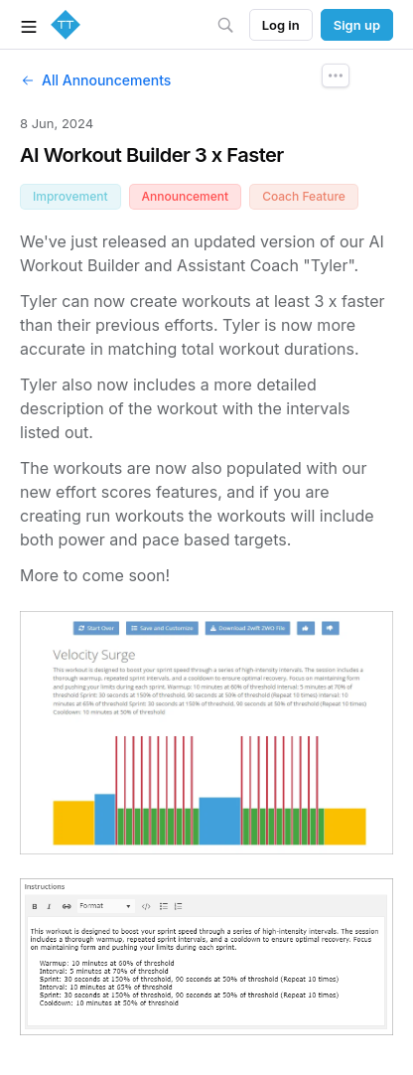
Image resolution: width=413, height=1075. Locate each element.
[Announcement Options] (336, 75)
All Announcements (95, 80)
